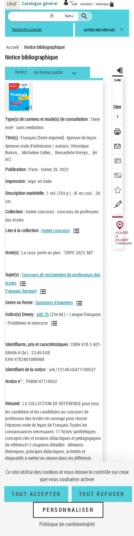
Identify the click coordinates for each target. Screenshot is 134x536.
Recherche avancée (27, 29)
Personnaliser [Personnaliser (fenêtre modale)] (68, 510)
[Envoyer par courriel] (117, 147)
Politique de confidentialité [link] (67, 524)
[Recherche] (28, 16)
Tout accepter (36, 494)
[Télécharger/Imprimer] (117, 132)
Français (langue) (21, 291)
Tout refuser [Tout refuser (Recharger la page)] (102, 494)
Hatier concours (56, 230)
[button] (52, 16)
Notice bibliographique (44, 47)
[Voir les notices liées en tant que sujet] (24, 284)
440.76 (42, 314)
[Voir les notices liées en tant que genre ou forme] (80, 303)
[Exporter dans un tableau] (117, 161)
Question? (86, 4)
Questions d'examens (54, 302)
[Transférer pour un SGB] (117, 176)
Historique (103, 4)
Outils (117, 80)
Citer (117, 107)
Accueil (12, 47)
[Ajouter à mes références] (117, 191)
